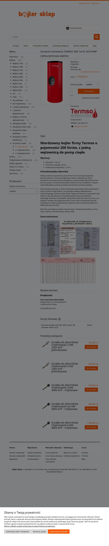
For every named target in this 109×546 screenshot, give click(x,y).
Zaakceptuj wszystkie (59, 531)
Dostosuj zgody (39, 531)
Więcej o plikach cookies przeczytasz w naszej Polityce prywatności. (29, 526)
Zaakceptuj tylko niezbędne (17, 531)
